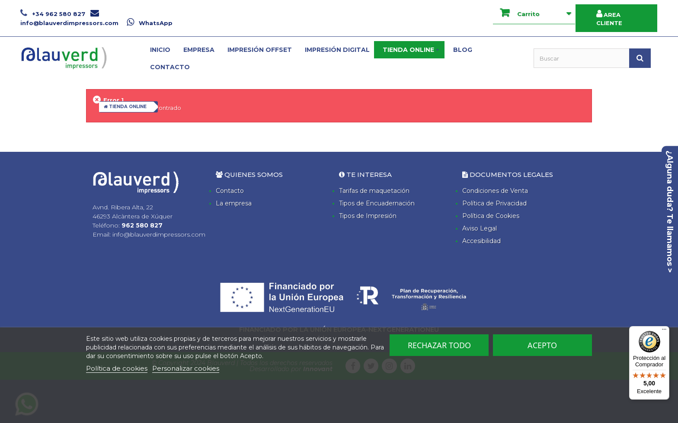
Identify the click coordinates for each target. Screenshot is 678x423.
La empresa (234, 203)
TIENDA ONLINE (125, 106)
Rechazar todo (439, 345)
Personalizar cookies (185, 368)
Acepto (542, 345)
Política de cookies (116, 368)
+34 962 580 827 (53, 13)
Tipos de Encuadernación (377, 203)
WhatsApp (150, 22)
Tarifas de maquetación (374, 191)
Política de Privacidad (494, 203)
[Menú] (664, 331)
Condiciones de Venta (495, 191)
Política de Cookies (490, 216)
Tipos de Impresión (368, 216)
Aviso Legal (479, 228)
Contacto (230, 191)
